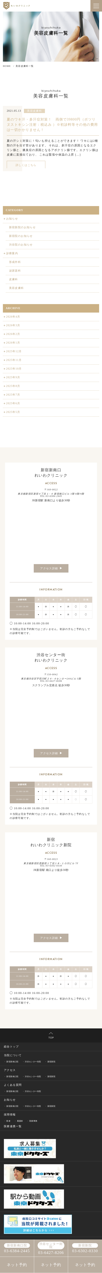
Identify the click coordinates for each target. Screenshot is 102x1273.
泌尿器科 (15, 270)
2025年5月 (13, 412)
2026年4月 (13, 316)
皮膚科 (13, 279)
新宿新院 (51, 1062)
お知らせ (12, 218)
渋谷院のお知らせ (20, 244)
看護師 (20, 1121)
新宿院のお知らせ (20, 236)
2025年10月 (13, 368)
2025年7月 (13, 394)
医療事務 (33, 1121)
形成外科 (15, 262)
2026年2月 (13, 334)
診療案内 (12, 253)
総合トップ (11, 1046)
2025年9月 (13, 377)
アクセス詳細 (51, 568)
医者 (8, 1121)
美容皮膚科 (16, 288)
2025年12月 (13, 351)
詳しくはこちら (26, 165)
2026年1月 (13, 342)
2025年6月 (13, 403)
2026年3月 (13, 325)
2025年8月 (13, 386)
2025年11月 (13, 360)
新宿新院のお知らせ (22, 227)
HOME (7, 66)
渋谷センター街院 (33, 1062)
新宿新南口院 (12, 1062)
